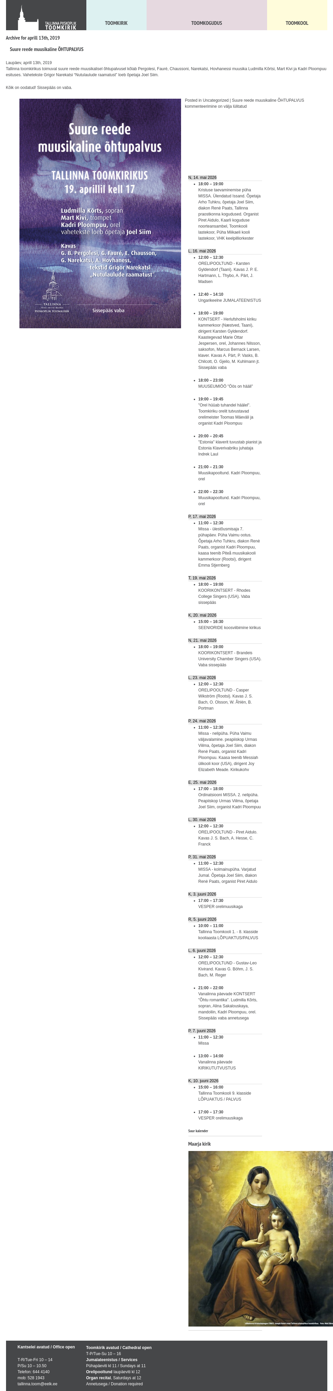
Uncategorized (216, 100)
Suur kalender (198, 1130)
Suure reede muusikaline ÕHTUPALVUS (47, 49)
